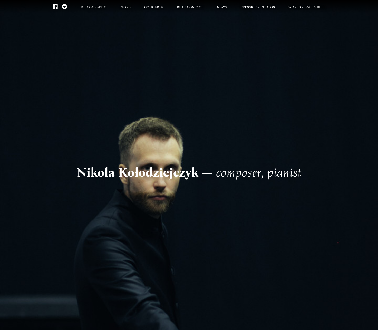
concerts (153, 6)
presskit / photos (257, 6)
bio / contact (190, 6)
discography (93, 6)
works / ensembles (306, 6)
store (125, 6)
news (222, 6)
